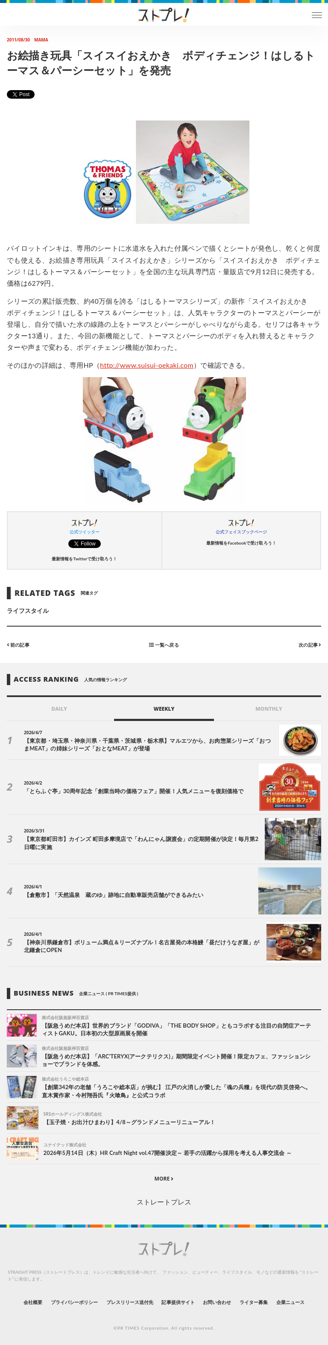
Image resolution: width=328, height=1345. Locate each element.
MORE (164, 1178)
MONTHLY (268, 708)
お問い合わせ (217, 1302)
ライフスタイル (28, 610)
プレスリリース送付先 (130, 1302)
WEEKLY (163, 708)
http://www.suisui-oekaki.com (146, 365)
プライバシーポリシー (74, 1302)
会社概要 (32, 1302)
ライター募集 (254, 1302)
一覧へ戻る (164, 645)
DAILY (59, 708)
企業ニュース (290, 1302)
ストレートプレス (164, 1202)
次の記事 (310, 645)
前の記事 (18, 645)
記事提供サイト (177, 1302)
